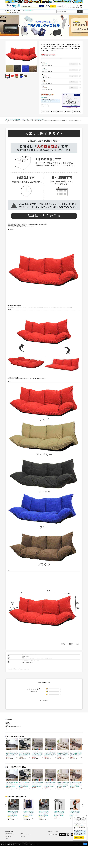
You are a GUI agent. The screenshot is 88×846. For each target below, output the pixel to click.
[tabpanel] (44, 25)
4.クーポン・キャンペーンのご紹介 (25, 834)
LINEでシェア (61, 111)
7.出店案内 (7, 838)
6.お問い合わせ (22, 836)
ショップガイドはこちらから (28, 10)
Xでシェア (54, 111)
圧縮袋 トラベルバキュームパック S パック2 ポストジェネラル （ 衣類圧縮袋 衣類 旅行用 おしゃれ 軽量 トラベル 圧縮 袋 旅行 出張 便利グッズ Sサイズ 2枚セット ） (44, 813)
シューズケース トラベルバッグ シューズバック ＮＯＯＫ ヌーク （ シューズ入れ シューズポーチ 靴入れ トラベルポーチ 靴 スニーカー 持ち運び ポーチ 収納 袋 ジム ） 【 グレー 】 (28, 813)
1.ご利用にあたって (8, 833)
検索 (41, 6)
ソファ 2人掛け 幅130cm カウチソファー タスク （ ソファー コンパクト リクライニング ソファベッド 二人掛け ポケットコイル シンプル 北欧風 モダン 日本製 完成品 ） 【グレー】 (37, 753)
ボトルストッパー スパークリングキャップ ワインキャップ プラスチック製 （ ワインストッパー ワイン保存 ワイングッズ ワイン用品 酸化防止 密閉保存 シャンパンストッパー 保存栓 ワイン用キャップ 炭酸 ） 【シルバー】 (75, 813)
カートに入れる (79, 837)
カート (81, 7)
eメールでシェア (69, 111)
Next (68, 25)
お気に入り (73, 7)
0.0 (38, 689)
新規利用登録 (59, 6)
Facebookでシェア (46, 111)
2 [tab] (39, 38)
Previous (19, 25)
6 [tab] (46, 38)
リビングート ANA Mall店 (13, 11)
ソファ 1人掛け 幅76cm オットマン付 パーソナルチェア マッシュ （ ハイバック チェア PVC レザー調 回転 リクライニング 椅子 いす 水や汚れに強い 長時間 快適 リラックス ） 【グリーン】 (24, 753)
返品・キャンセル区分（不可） (27, 662)
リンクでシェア (77, 111)
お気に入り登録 (85, 837)
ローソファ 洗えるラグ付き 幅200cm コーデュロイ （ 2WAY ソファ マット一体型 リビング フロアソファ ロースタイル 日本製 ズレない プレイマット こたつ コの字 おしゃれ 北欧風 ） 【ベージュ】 (76, 753)
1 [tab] (37, 38)
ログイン (53, 6)
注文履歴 (77, 7)
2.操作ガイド (22, 833)
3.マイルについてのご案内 (9, 834)
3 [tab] (41, 38)
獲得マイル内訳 (43, 97)
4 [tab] (43, 38)
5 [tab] (44, 38)
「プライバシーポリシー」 (20, 844)
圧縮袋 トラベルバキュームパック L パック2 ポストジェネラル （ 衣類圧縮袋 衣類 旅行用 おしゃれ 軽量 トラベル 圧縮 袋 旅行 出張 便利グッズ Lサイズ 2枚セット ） (13, 813)
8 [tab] (50, 38)
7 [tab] (48, 38)
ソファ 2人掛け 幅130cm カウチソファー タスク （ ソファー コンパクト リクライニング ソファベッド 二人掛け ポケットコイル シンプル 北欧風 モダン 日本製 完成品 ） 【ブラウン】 (50, 753)
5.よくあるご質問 (8, 836)
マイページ (65, 7)
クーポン (69, 7)
